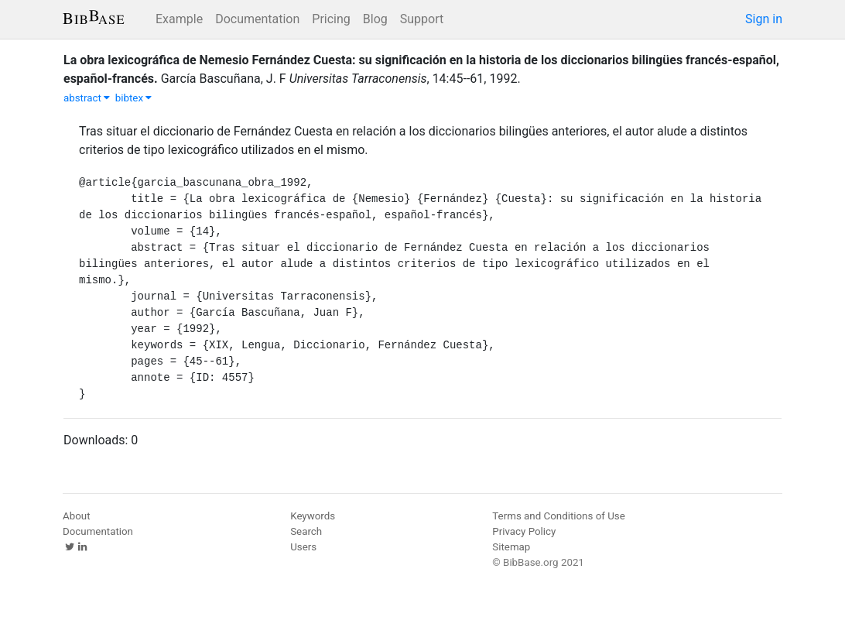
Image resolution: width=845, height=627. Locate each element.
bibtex (133, 98)
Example (179, 19)
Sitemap (511, 547)
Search (306, 531)
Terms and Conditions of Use (558, 516)
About (77, 516)
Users (303, 547)
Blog (375, 19)
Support (421, 19)
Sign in (763, 19)
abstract (86, 98)
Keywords (312, 516)
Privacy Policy (524, 531)
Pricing (331, 19)
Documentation (257, 19)
